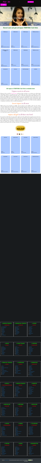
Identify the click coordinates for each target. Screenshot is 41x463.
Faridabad (30, 349)
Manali (3, 374)
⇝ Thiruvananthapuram (7, 385)
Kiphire (30, 415)
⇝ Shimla (7, 364)
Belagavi (30, 367)
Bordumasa (17, 326)
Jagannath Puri (4, 435)
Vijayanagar (4, 327)
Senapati (30, 390)
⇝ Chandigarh (34, 345)
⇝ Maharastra (34, 443)
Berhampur (3, 428)
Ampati (3, 414)
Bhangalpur (3, 347)
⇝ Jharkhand (20, 362)
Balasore (3, 431)
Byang (17, 432)
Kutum (17, 334)
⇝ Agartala (6, 445)
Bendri (17, 353)
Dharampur (17, 331)
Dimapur (30, 407)
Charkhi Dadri (31, 348)
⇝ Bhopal (20, 385)
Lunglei (17, 411)
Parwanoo (3, 372)
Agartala (3, 454)
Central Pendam (18, 433)
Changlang (17, 328)
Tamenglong (31, 389)
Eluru (3, 333)
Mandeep (17, 389)
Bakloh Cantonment (5, 367)
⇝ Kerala (6, 383)
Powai (30, 449)
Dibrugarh (30, 328)
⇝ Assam (34, 323)
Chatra (17, 366)
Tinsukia (30, 331)
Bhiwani (30, 347)
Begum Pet (31, 434)
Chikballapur (31, 372)
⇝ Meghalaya (6, 404)
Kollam (3, 388)
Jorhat (30, 329)
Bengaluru (30, 368)
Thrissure (3, 389)
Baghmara (3, 415)
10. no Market (18, 392)
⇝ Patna (6, 345)
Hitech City (31, 427)
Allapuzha (3, 391)
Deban (17, 330)
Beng (16, 429)
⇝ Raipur (20, 345)
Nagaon (30, 330)
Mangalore (31, 375)
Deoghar (17, 367)
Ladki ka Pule (31, 433)
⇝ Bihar (7, 343)
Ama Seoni (17, 347)
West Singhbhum (18, 373)
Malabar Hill (31, 448)
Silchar (30, 327)
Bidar (30, 370)
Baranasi (17, 349)
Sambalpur (3, 429)
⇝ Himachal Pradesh (6, 362)
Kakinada (3, 331)
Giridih (17, 372)
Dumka (17, 369)
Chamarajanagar (31, 371)
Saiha (16, 413)
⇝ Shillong (6, 406)
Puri (2, 430)
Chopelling (17, 329)
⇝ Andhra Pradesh (7, 323)
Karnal (30, 354)
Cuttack (3, 426)
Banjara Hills (31, 426)
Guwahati (30, 326)
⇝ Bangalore (34, 364)
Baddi (3, 366)
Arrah (3, 351)
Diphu (30, 334)
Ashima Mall (17, 391)
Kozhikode (3, 386)
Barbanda (17, 352)
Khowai (3, 448)
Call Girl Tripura (14, 93)
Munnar (3, 395)
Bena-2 (17, 348)
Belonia (3, 447)
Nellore (3, 329)
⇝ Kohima (34, 406)
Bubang (17, 327)
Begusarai (3, 352)
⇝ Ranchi (20, 364)
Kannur (3, 390)
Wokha (30, 414)
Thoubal (30, 386)
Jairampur (17, 333)
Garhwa (17, 371)
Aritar (16, 426)
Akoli (16, 346)
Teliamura (3, 449)
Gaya (3, 346)
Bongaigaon (31, 333)
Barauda (17, 351)
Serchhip (17, 414)
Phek (30, 412)
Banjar (3, 368)
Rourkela (3, 427)
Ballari (30, 366)
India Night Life (6, 460)
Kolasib (17, 409)
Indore (17, 395)
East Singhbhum (18, 370)
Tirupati (3, 332)
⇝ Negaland (34, 404)
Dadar (30, 452)
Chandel (30, 392)
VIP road (17, 393)
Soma (30, 409)
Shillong (3, 407)
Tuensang (30, 410)
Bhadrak (3, 432)
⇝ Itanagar (20, 325)
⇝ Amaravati (6, 325)
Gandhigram (17, 332)
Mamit (17, 412)
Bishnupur (30, 393)
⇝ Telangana (34, 423)
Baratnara (17, 350)
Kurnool (3, 330)
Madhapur (30, 428)
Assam (17, 427)
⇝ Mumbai (34, 445)
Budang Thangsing (18, 431)
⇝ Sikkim (20, 423)
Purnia (3, 350)
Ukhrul (30, 388)
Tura (2, 409)
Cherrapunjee (4, 408)
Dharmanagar (4, 453)
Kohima (30, 408)
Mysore (30, 374)
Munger (3, 354)
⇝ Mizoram (20, 404)
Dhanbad (17, 368)
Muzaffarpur (4, 348)
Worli (30, 447)
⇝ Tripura (6, 443)
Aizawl (17, 407)
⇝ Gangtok (20, 425)
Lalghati (17, 390)
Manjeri (3, 394)
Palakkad (3, 393)
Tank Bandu (31, 432)
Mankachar (3, 413)
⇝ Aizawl (20, 406)
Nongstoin (3, 411)
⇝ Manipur (34, 383)
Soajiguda (31, 431)
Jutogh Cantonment (5, 371)
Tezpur (30, 332)
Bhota (3, 369)
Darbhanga (3, 349)
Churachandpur (31, 387)
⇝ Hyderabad (34, 425)
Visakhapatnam (4, 326)
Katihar (3, 353)
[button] (19, 2)
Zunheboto (31, 413)
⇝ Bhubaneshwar (6, 425)
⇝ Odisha (6, 423)
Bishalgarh (3, 450)
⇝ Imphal (34, 385)
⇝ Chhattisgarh (20, 343)
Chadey (17, 434)
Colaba (30, 451)
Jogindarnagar (4, 370)
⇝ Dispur (34, 325)
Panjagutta (31, 430)
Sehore (17, 394)
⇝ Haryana (34, 343)
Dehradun (17, 435)
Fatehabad (31, 350)
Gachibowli (31, 429)
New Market (17, 387)
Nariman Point (31, 453)
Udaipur (30, 373)
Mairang (3, 412)
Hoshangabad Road (19, 388)
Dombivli (30, 450)
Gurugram (31, 351)
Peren (30, 411)
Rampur (3, 373)
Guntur (3, 328)
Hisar (30, 352)
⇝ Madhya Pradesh (20, 383)
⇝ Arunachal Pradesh (20, 323)
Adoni (3, 334)
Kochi (3, 387)
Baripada (3, 433)
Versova (30, 454)
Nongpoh (3, 410)
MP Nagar (17, 386)
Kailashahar (4, 451)
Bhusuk (17, 430)
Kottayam (3, 392)
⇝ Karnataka (34, 362)
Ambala (30, 346)
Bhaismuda (17, 354)
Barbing (17, 428)
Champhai (17, 408)
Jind (30, 353)
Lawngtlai (17, 410)
